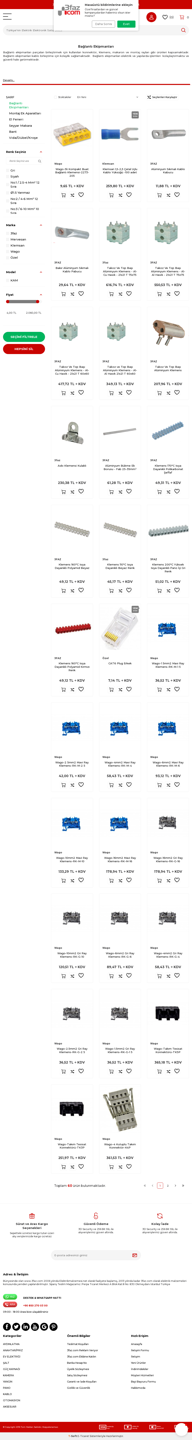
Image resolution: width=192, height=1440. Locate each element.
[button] (181, 1429)
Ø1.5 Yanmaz (18, 192)
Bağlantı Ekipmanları (19, 105)
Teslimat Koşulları (78, 1344)
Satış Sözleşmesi (77, 1375)
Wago (13, 251)
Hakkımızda (138, 1387)
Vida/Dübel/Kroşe (23, 138)
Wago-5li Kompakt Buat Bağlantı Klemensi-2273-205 (72, 172)
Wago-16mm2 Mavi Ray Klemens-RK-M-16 (120, 859)
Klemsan (15, 245)
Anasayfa (136, 1344)
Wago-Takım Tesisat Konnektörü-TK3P (72, 1146)
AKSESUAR (9, 1406)
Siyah (12, 176)
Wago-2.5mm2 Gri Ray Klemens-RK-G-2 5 (72, 1050)
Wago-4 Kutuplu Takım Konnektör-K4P (120, 1146)
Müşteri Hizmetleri (142, 1375)
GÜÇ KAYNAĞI (11, 1369)
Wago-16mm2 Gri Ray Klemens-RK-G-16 (168, 859)
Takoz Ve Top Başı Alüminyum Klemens (168, 368)
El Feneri (16, 119)
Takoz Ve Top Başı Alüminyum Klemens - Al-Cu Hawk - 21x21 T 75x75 (120, 271)
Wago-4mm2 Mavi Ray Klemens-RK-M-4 (120, 764)
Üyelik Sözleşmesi (78, 1369)
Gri (10, 170)
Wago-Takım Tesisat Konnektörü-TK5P (168, 1050)
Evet (126, 24)
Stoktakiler (62, 97)
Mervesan (16, 239)
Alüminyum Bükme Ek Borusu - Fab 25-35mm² (120, 467)
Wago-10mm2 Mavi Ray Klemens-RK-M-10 (72, 859)
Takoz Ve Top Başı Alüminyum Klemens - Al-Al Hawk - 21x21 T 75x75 (168, 271)
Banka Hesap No (77, 1362)
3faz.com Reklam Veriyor (82, 1350)
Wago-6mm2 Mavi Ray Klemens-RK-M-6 (168, 764)
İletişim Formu (140, 1350)
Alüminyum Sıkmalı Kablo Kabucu (168, 170)
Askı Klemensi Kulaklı (72, 465)
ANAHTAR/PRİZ (13, 1350)
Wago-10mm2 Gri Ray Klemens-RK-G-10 (72, 955)
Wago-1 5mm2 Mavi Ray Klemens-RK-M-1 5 (168, 665)
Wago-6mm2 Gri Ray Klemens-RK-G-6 (120, 955)
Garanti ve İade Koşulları (82, 1381)
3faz (11, 233)
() (168, 17)
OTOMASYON (11, 1400)
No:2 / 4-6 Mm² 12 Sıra (22, 201)
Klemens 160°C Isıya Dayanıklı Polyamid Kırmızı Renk (72, 667)
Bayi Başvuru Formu (143, 1381)
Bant (13, 132)
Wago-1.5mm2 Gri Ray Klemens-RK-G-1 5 (120, 1050)
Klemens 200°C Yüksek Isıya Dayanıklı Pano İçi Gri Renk (168, 568)
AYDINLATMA (11, 1344)
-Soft (73, 1436)
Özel (12, 257)
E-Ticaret (83, 1436)
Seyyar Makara (20, 125)
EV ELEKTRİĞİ (11, 1356)
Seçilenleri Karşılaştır (162, 97)
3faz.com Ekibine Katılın (81, 1356)
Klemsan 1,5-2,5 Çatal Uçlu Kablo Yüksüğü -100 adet (120, 170)
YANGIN (7, 1381)
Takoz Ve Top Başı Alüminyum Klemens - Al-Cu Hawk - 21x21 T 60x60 (72, 370)
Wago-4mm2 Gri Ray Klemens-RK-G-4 (168, 955)
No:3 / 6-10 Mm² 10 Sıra (22, 211)
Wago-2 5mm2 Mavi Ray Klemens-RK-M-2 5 (72, 764)
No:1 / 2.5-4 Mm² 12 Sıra (23, 184)
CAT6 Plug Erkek (120, 663)
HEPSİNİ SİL (24, 350)
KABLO (7, 1394)
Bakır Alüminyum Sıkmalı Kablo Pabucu (72, 269)
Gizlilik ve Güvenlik (78, 1387)
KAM (12, 280)
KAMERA (8, 1375)
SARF (10, 97)
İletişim (135, 1356)
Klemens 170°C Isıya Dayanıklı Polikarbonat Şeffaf (168, 469)
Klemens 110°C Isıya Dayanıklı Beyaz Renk (120, 566)
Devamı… (9, 80)
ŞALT (6, 1362)
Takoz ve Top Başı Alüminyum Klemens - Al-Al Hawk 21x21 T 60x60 (120, 370)
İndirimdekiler (139, 1369)
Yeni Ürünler (138, 1362)
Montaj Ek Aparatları (25, 113)
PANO (6, 1387)
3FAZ (153, 163)
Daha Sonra (102, 24)
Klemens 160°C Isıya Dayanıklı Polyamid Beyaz (72, 566)
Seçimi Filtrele (23, 337)
